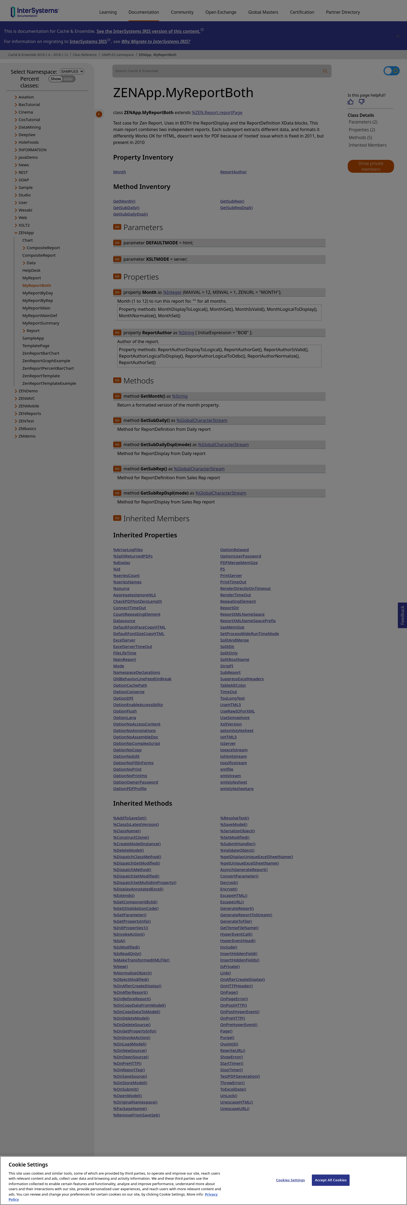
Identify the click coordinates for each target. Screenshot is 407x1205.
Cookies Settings (290, 1183)
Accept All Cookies (331, 1183)
